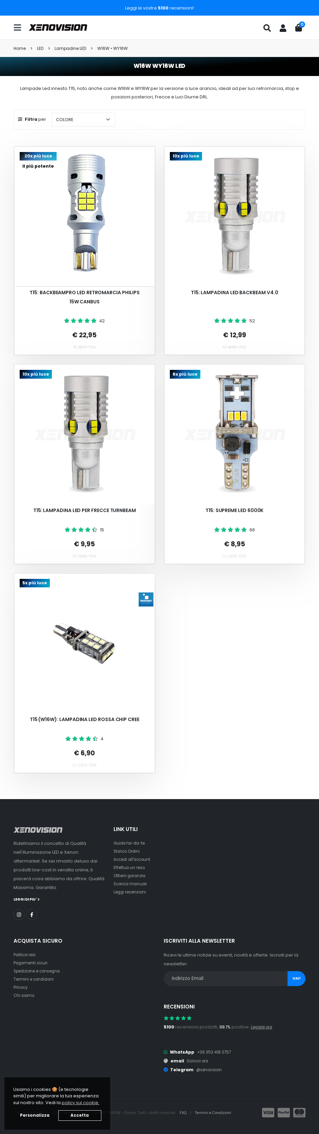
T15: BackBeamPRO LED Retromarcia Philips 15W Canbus (84, 297)
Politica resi (26, 954)
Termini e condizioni (35, 979)
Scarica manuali (131, 884)
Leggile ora (263, 1026)
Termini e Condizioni (216, 1112)
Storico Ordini (128, 851)
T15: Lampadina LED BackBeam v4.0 (234, 292)
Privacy (21, 987)
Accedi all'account (134, 859)
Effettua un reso (130, 867)
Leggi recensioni (132, 892)
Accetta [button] (80, 1115)
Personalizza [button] (34, 1115)
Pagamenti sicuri (32, 962)
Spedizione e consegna (40, 971)
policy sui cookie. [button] (80, 1102)
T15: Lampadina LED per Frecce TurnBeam (84, 510)
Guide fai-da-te (131, 843)
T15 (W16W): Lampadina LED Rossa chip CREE (84, 719)
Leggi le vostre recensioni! (159, 8)
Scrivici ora (199, 1060)
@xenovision (210, 1069)
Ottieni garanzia (131, 875)
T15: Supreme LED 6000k (234, 510)
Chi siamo (25, 995)
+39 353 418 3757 (215, 1052)
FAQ (184, 1112)
